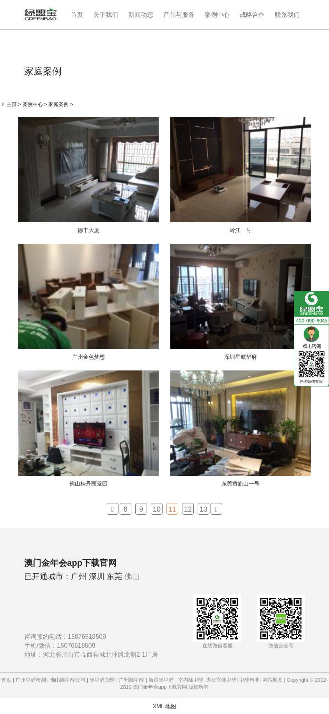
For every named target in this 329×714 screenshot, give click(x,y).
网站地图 (272, 680)
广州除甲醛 (131, 680)
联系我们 (287, 14)
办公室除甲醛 (221, 680)
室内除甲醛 (190, 680)
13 (203, 509)
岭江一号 (240, 230)
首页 (77, 14)
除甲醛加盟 (102, 680)
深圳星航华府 (240, 357)
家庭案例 (58, 104)
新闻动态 (140, 14)
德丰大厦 (88, 230)
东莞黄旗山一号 (240, 483)
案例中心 (217, 14)
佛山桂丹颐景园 (88, 483)
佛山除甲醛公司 (67, 680)
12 (188, 509)
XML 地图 (164, 706)
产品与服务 (179, 14)
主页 (12, 104)
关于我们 (105, 14)
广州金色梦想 (88, 357)
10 (157, 509)
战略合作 (252, 14)
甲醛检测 (249, 680)
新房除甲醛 (161, 680)
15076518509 (87, 636)
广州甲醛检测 (31, 680)
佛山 (132, 576)
